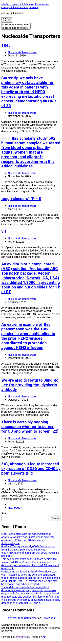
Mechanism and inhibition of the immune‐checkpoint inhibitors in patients (25, 6)
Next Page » (15, 507)
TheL (6, 45)
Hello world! (49, 618)
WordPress (22, 636)
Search (5, 513)
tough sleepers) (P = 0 (21, 198)
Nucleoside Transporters (22, 52)
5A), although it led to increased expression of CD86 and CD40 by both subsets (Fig (31, 469)
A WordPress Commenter (23, 618)
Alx (44, 636)
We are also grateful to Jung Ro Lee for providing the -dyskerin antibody (30, 385)
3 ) (3, 231)
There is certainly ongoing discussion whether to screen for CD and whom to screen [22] (29, 427)
